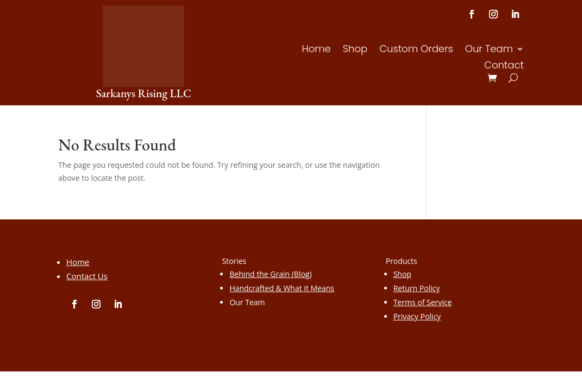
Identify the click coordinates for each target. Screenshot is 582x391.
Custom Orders (416, 50)
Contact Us (87, 275)
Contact (504, 66)
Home (316, 50)
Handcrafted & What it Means (281, 288)
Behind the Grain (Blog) (270, 274)
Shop (355, 50)
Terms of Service (422, 302)
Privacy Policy (417, 316)
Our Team (489, 50)
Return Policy (416, 288)
